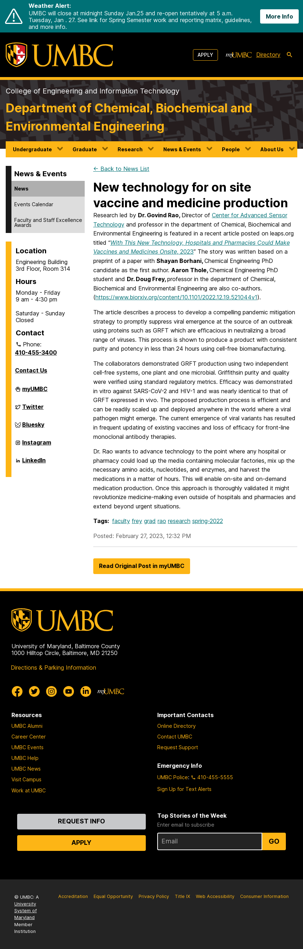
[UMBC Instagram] (51, 691)
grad (150, 520)
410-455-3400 (36, 352)
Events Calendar (33, 204)
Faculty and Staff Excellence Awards (48, 222)
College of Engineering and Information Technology (92, 91)
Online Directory (176, 726)
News (21, 189)
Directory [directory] (268, 54)
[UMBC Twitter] (34, 691)
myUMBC (35, 392)
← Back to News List (121, 168)
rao (162, 520)
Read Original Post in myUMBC (141, 565)
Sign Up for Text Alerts (184, 789)
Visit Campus (26, 779)
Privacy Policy (154, 896)
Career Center (28, 737)
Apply (205, 55)
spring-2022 (207, 520)
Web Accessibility (215, 896)
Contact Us (31, 370)
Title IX (182, 896)
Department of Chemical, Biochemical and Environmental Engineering (129, 117)
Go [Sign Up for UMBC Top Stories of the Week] (274, 841)
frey (137, 520)
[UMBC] (59, 54)
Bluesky (33, 427)
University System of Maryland (25, 910)
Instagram (36, 445)
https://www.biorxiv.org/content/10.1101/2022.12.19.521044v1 (176, 297)
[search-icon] (289, 55)
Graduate (85, 149)
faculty (121, 520)
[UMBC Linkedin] (86, 691)
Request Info (81, 821)
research (179, 520)
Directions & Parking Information (53, 667)
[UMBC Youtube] (68, 691)
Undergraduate (32, 149)
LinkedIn (34, 463)
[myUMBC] (239, 55)
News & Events (182, 149)
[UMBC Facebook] (17, 691)
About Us (272, 149)
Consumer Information (264, 896)
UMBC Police (172, 777)
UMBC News (26, 769)
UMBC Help (25, 758)
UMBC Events (27, 747)
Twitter (33, 409)
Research (130, 149)
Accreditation (73, 896)
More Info (279, 16)
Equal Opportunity (113, 896)
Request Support (177, 747)
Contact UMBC (174, 737)
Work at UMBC (28, 790)
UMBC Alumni (27, 726)
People (231, 149)
